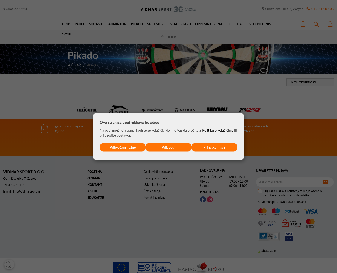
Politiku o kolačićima (217, 130)
